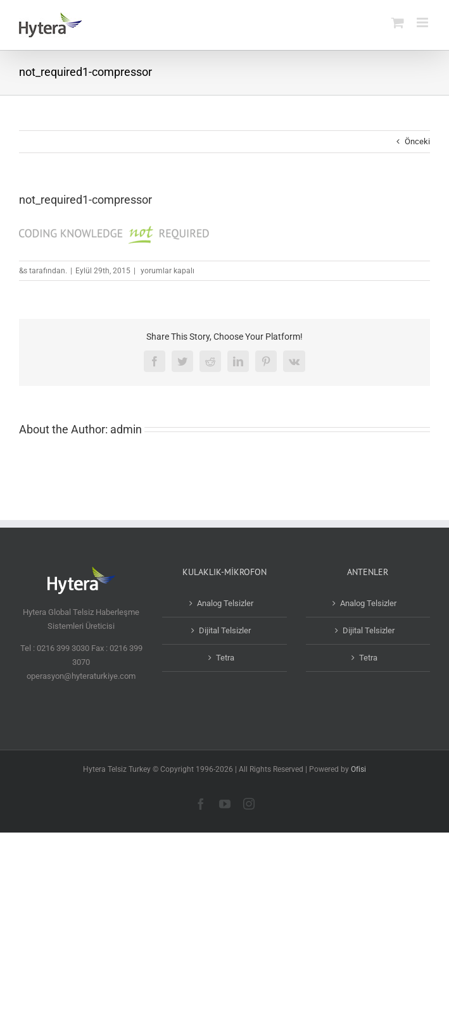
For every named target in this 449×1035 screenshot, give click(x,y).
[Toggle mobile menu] (423, 22)
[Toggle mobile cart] (397, 22)
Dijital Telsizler (225, 630)
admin (126, 429)
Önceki (417, 141)
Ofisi (358, 769)
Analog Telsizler (225, 603)
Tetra (225, 657)
